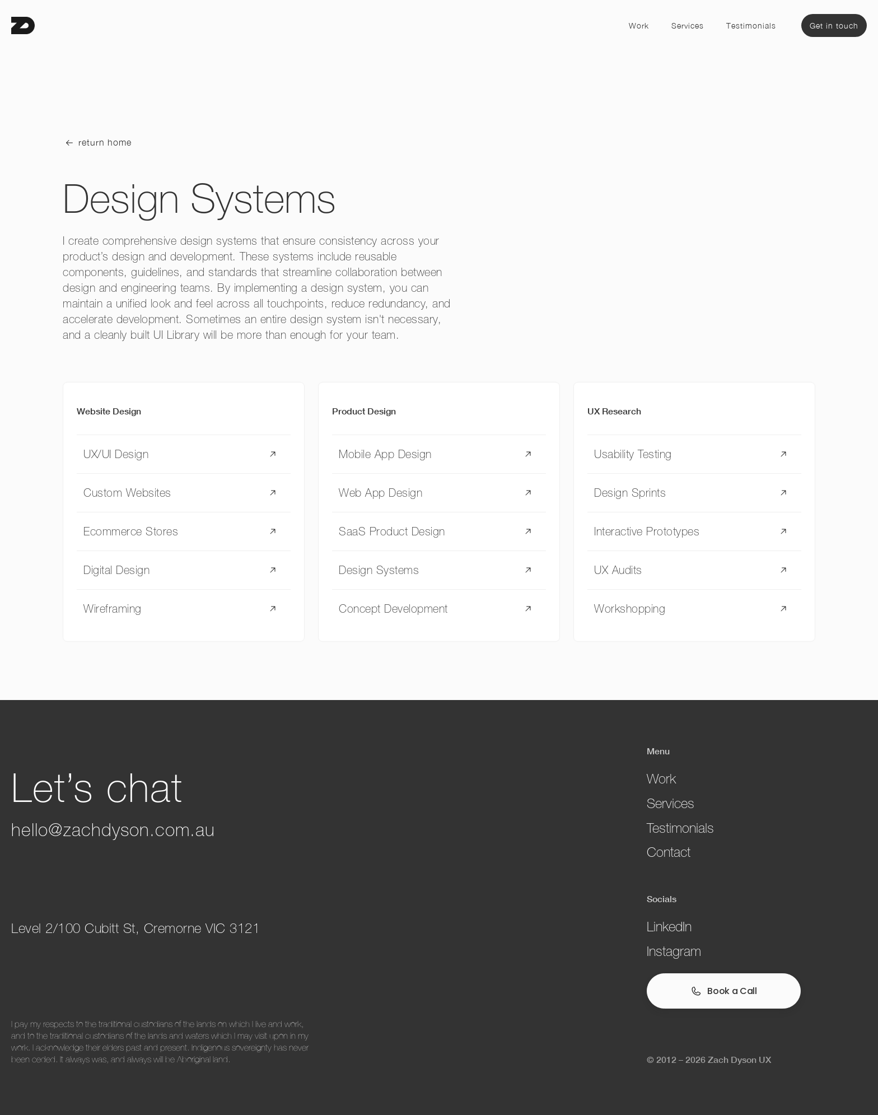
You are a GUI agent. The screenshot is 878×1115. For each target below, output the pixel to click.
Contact (668, 852)
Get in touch (834, 25)
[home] (23, 26)
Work (639, 25)
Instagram (674, 951)
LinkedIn (669, 926)
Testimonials (751, 25)
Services (687, 25)
